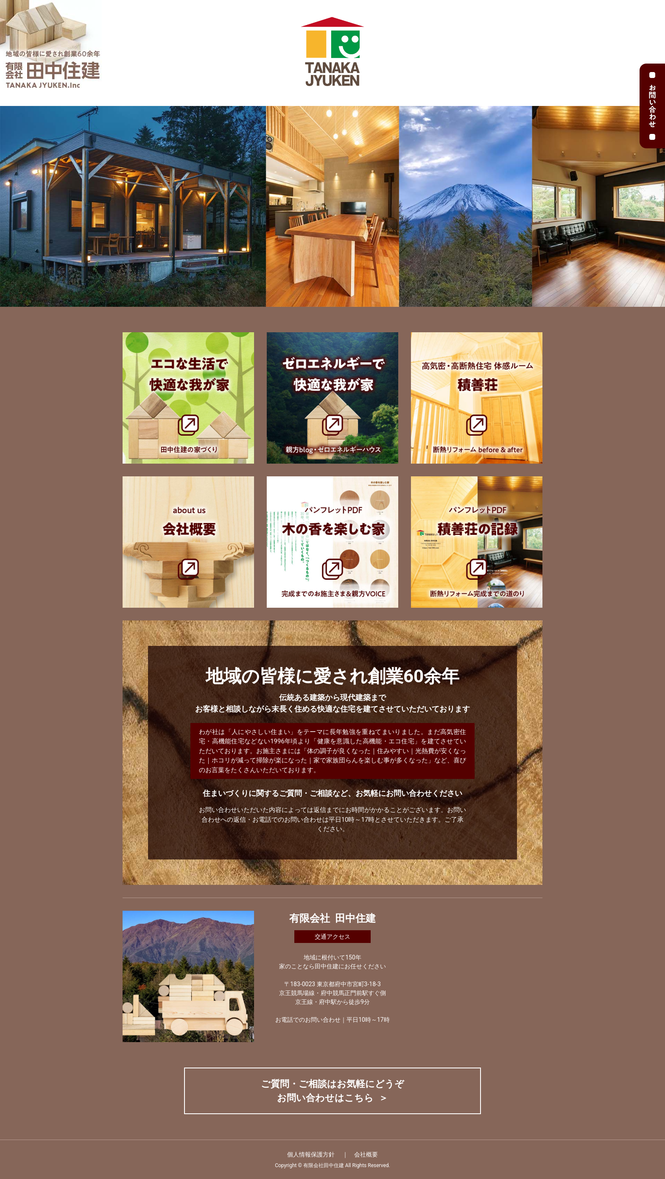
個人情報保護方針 (311, 1154)
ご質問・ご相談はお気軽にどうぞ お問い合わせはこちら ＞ (332, 1091)
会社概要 (366, 1154)
